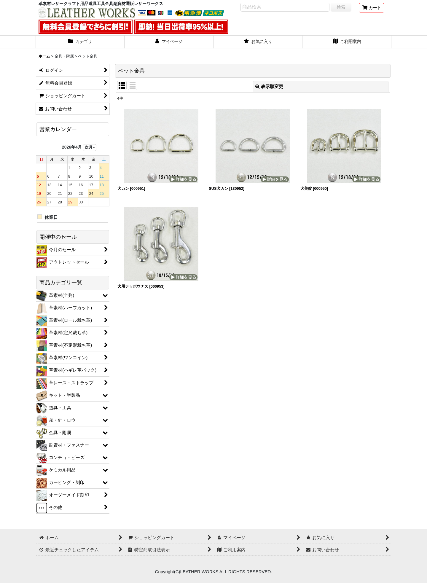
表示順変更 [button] (269, 86)
